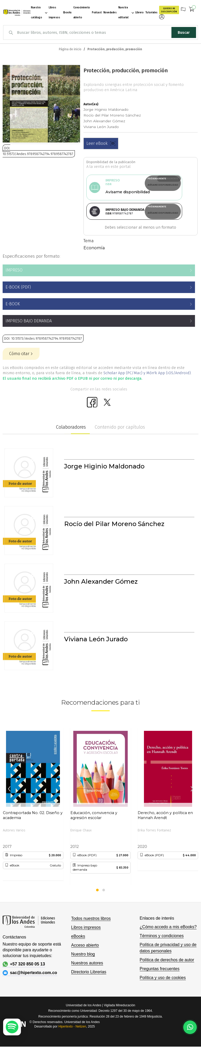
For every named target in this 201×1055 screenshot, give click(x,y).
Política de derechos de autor (167, 968)
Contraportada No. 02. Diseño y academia (33, 823)
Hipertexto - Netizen (72, 1035)
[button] (97, 898)
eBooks (78, 944)
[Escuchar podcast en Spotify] (12, 1027)
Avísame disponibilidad (119, 184)
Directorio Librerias (88, 980)
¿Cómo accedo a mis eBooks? (168, 935)
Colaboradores (71, 435)
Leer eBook (100, 143)
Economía (94, 256)
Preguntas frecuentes (160, 977)
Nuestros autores (87, 971)
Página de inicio (70, 49)
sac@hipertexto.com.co (30, 981)
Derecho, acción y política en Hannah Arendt (165, 823)
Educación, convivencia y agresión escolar (93, 823)
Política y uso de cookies (163, 986)
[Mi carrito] (191, 10)
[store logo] (16, 12)
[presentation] (9, 797)
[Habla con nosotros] (190, 1027)
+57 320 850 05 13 (24, 972)
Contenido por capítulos (120, 435)
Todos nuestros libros (91, 927)
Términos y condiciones (162, 944)
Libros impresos (86, 936)
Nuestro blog (83, 962)
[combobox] (100, 32)
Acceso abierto (85, 953)
